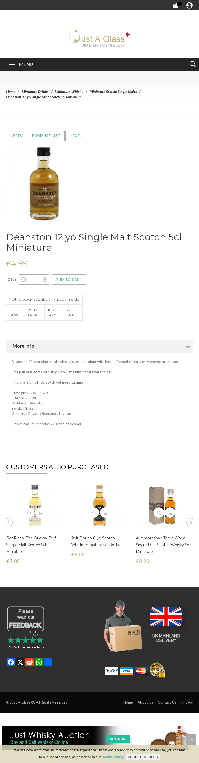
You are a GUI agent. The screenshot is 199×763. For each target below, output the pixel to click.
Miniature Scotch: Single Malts (113, 91)
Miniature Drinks (35, 91)
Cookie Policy (113, 757)
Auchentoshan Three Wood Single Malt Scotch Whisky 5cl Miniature (163, 545)
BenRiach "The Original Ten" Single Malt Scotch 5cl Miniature (31, 545)
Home (10, 91)
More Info (23, 346)
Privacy (187, 702)
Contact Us (167, 702)
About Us (145, 702)
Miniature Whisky (69, 91)
